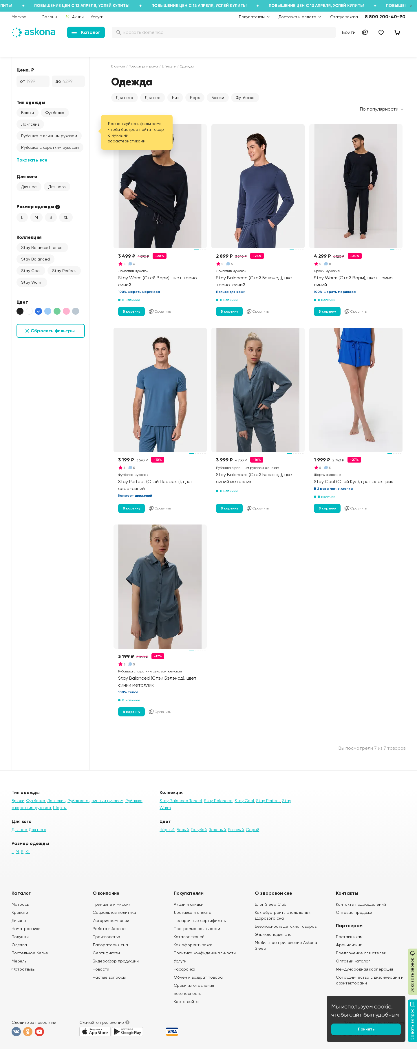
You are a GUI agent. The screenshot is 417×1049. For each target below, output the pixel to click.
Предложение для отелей (361, 953)
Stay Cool (31, 270)
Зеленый (217, 829)
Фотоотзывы (23, 969)
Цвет (22, 302)
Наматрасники (26, 928)
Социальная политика (114, 912)
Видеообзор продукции (116, 961)
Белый (183, 829)
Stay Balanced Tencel (42, 247)
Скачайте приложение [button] (101, 1022)
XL (66, 217)
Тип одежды (31, 102)
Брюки (27, 112)
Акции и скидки (188, 904)
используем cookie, (367, 1006)
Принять (366, 1029)
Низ (175, 97)
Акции (74, 16)
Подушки (20, 936)
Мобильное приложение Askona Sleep (286, 945)
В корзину (131, 311)
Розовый (236, 829)
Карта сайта (186, 1001)
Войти (349, 32)
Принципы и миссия (112, 904)
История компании (111, 920)
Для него (57, 186)
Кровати (20, 912)
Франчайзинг (349, 944)
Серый (252, 829)
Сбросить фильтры (53, 330)
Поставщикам (349, 936)
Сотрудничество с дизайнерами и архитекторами (369, 980)
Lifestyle (169, 66)
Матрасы (21, 904)
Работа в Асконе (109, 928)
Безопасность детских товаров (286, 926)
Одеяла (19, 944)
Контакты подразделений (361, 904)
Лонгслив (30, 124)
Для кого (27, 176)
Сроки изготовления (194, 985)
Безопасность (187, 993)
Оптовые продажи (354, 912)
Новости (101, 969)
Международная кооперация (364, 969)
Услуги (97, 16)
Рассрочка (184, 969)
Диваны (19, 920)
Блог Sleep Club (270, 904)
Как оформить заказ (193, 944)
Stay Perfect (64, 270)
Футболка (54, 112)
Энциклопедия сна (273, 934)
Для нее (29, 186)
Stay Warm (32, 282)
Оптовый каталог (353, 961)
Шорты (60, 807)
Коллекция (29, 237)
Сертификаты (106, 953)
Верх (195, 97)
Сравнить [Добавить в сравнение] (159, 311)
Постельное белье (30, 953)
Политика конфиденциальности (205, 953)
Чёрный (167, 829)
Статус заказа (344, 16)
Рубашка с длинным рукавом (49, 135)
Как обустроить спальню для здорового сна (283, 915)
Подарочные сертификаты (200, 920)
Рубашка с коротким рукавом (50, 147)
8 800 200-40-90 (385, 16)
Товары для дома (143, 66)
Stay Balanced (35, 259)
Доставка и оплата (192, 912)
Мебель (19, 961)
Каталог (86, 32)
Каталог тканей (189, 936)
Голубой (199, 829)
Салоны (49, 16)
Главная (118, 66)
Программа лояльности (197, 928)
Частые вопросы (109, 977)
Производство (106, 936)
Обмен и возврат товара (198, 977)
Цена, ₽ (25, 70)
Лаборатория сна (110, 944)
